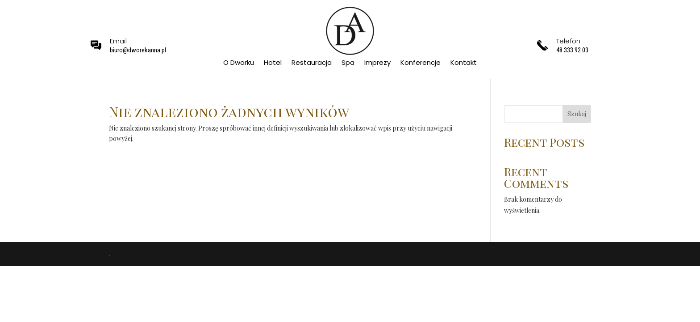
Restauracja (312, 63)
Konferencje (420, 63)
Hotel (273, 63)
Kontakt (463, 63)
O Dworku (238, 63)
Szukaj (576, 114)
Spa (348, 63)
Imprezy (377, 63)
